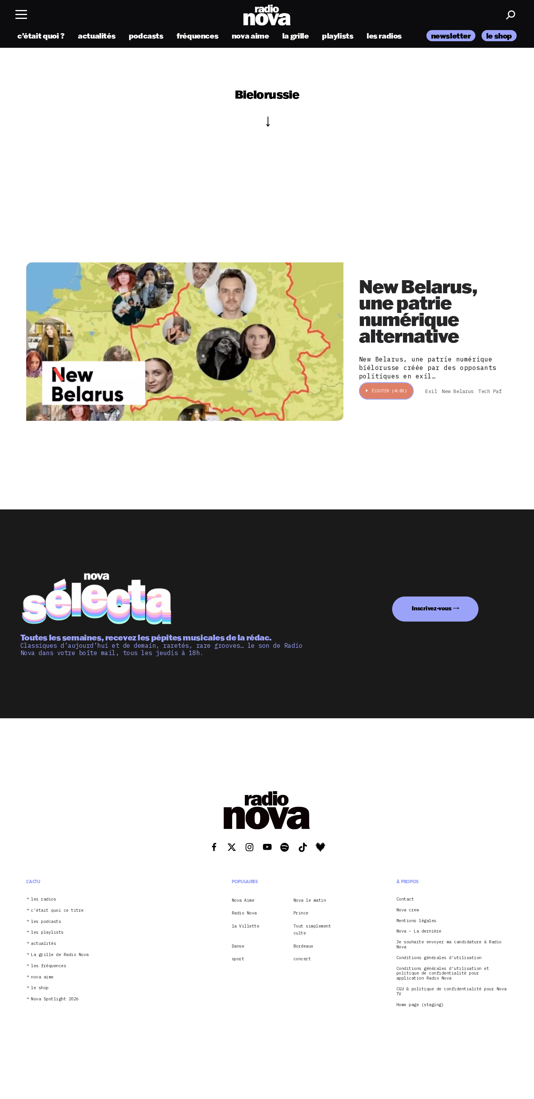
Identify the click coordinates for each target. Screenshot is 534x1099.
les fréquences (48, 965)
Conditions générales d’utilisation (439, 957)
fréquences (197, 35)
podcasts (146, 35)
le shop (499, 35)
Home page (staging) (420, 1004)
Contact (405, 899)
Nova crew (407, 909)
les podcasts (46, 921)
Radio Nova (244, 913)
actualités (96, 35)
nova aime (250, 35)
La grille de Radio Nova (60, 954)
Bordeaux (303, 946)
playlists (338, 35)
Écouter (386, 390)
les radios (384, 35)
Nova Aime (243, 900)
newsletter (451, 35)
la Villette (245, 926)
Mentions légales (416, 920)
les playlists (47, 932)
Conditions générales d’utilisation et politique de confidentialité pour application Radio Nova (442, 973)
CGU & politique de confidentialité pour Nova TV (451, 991)
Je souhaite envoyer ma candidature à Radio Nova (449, 944)
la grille (295, 35)
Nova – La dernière (418, 931)
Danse (238, 946)
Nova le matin (309, 900)
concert (302, 958)
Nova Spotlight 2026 (55, 999)
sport (238, 958)
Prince (300, 913)
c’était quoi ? (41, 35)
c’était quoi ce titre (57, 910)
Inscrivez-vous (431, 608)
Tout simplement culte (312, 929)
